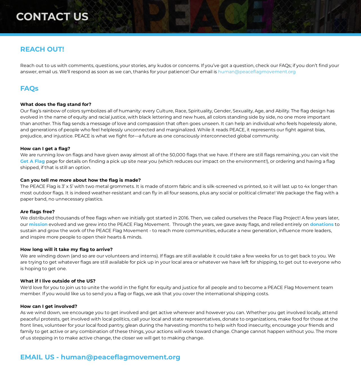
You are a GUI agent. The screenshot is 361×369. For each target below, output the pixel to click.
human (226, 71)
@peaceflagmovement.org (265, 71)
